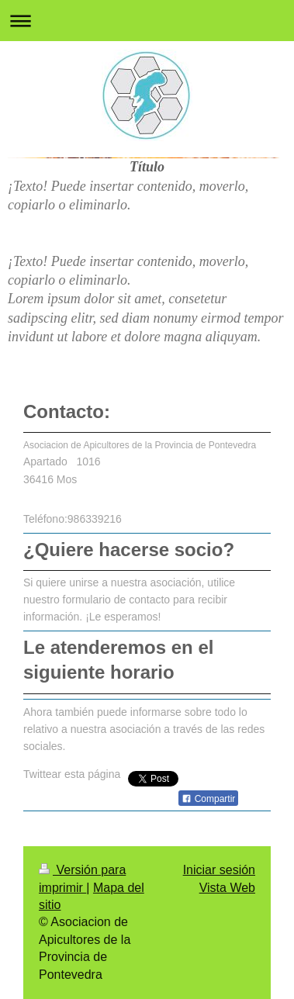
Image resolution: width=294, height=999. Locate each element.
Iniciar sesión (219, 869)
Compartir (208, 798)
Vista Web (227, 887)
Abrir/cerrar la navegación (147, 20)
